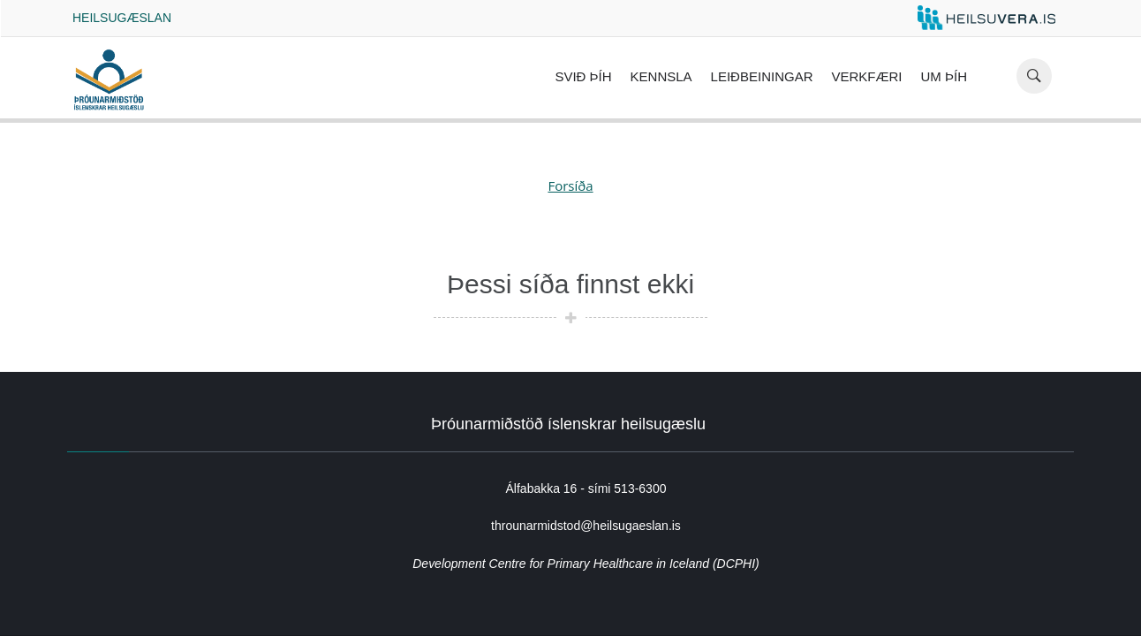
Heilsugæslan (121, 18)
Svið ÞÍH (583, 76)
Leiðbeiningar (762, 76)
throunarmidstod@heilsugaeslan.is (586, 526)
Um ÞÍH (944, 76)
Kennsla (661, 76)
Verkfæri (866, 76)
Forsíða (570, 185)
